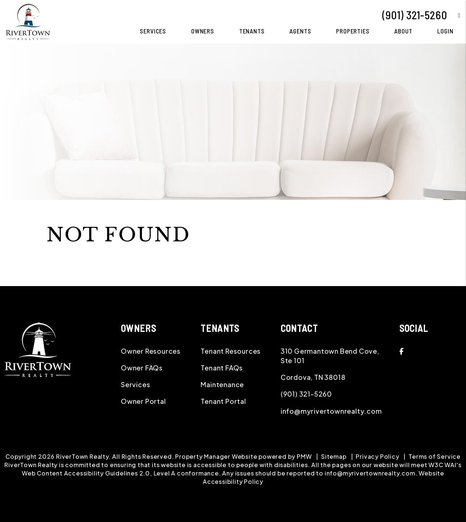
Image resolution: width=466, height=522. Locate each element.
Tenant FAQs (222, 368)
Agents (300, 31)
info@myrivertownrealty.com (331, 411)
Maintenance (222, 384)
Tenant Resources (231, 351)
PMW (304, 456)
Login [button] (445, 31)
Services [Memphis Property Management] (153, 31)
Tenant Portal (223, 401)
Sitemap (334, 456)
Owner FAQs (142, 368)
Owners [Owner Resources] (202, 31)
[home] (27, 21)
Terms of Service (434, 456)
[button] (454, 15)
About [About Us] (403, 31)
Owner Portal (143, 401)
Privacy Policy (377, 456)
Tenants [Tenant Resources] (252, 31)
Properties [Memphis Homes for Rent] (353, 31)
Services (135, 384)
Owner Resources (151, 351)
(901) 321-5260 (414, 14)
